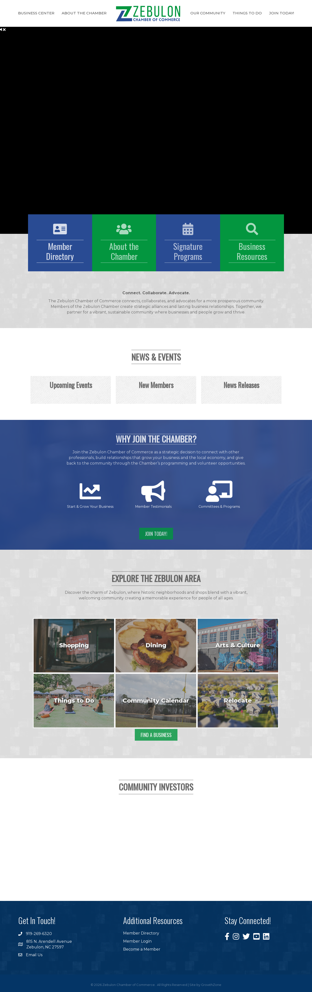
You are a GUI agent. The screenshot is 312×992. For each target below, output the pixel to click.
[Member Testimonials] (155, 494)
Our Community (207, 13)
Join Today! (281, 13)
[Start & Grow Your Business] (125, 494)
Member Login (137, 941)
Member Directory (141, 933)
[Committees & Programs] (185, 494)
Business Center (36, 13)
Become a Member (141, 949)
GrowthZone (211, 985)
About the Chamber (84, 13)
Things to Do (247, 13)
